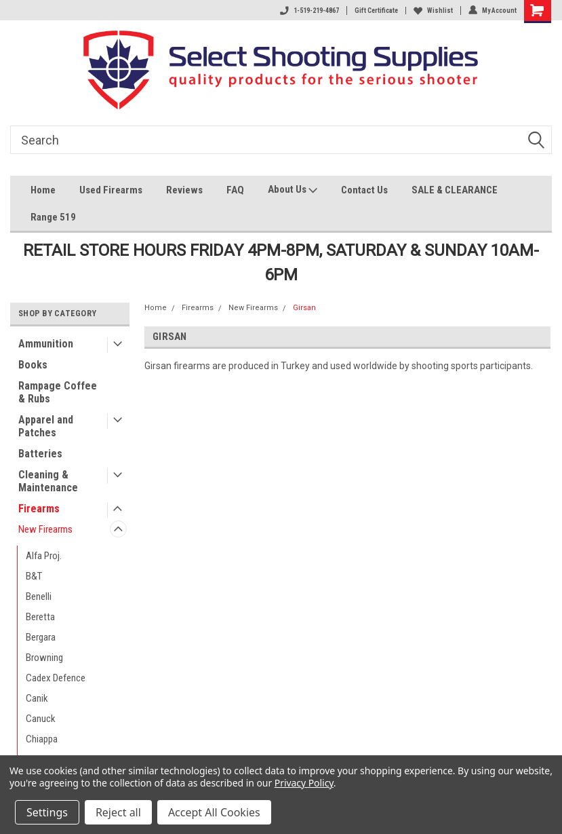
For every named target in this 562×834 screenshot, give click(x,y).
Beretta (40, 617)
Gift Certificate (376, 10)
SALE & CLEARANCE (455, 190)
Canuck (41, 719)
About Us (292, 191)
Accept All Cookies (214, 812)
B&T (34, 576)
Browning (44, 657)
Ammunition (45, 343)
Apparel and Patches (45, 426)
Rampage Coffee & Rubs (57, 392)
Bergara (41, 637)
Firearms (39, 508)
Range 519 (53, 217)
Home (43, 190)
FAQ (235, 190)
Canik (37, 698)
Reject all (118, 812)
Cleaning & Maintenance (48, 481)
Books (32, 364)
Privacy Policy (304, 782)
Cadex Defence (55, 678)
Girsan (304, 307)
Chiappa (42, 739)
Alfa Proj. (44, 556)
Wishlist (433, 10)
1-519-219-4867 (309, 10)
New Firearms (45, 529)
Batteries (40, 453)
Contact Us (364, 190)
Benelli (39, 596)
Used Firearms (110, 190)
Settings (47, 812)
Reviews (184, 190)
